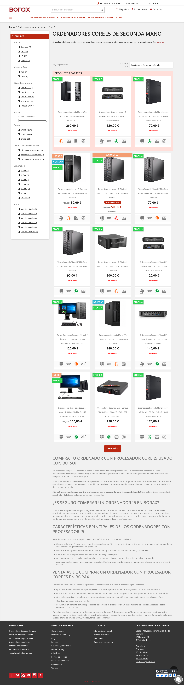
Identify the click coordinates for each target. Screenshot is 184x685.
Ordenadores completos (19, 642)
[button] (10, 18)
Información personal (103, 631)
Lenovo (25, 60)
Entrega (54, 642)
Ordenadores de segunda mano (22, 631)
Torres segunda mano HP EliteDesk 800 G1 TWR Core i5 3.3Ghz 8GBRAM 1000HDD (112, 266)
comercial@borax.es (145, 661)
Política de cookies (59, 657)
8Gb (24, 71)
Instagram (34, 675)
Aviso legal (55, 653)
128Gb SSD (27, 87)
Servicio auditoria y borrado (20, 653)
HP (24, 56)
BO (19, 9)
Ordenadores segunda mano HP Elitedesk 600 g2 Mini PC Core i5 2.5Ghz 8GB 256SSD (153, 339)
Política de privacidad (60, 660)
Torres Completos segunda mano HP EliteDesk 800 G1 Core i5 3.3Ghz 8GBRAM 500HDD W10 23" (72, 339)
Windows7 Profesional (32, 150)
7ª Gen (25, 184)
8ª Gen (25, 188)
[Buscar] (78, 10)
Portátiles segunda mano (73, 17)
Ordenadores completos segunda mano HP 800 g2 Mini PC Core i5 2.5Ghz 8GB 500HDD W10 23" (72, 412)
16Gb (24, 76)
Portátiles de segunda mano (21, 634)
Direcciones (98, 638)
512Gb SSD (27, 101)
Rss (23, 675)
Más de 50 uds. (29, 227)
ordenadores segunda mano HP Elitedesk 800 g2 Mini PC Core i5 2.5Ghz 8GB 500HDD (112, 116)
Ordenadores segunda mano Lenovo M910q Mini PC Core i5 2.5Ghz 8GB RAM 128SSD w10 (112, 412)
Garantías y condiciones (61, 646)
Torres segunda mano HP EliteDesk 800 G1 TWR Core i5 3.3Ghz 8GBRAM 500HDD (112, 193)
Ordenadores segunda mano (44, 17)
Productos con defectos (19, 649)
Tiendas (54, 668)
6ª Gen (25, 179)
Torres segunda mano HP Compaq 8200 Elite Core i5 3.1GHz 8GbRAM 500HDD (72, 193)
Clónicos (26, 47)
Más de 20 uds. (29, 213)
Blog (53, 638)
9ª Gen (25, 193)
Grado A (26, 129)
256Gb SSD (27, 92)
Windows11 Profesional (32, 159)
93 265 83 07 (133, 3)
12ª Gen (25, 197)
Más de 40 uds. (29, 222)
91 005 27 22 (119, 3)
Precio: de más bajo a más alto (151, 65)
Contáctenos (56, 664)
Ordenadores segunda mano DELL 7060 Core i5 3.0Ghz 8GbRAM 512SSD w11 (72, 116)
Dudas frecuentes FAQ (60, 634)
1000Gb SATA (28, 105)
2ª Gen (25, 170)
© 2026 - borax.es (92, 681)
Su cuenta (99, 625)
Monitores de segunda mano (21, 638)
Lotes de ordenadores (18, 646)
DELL (24, 51)
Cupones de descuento (103, 642)
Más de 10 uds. (29, 209)
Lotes (119, 17)
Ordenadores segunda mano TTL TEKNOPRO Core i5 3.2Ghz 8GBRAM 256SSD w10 (113, 339)
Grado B (26, 134)
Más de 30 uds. (29, 218)
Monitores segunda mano (100, 17)
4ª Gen (25, 175)
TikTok (40, 675)
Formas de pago (58, 649)
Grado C (26, 139)
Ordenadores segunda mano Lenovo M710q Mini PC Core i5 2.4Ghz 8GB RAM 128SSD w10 (153, 116)
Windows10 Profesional (32, 154)
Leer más (160, 42)
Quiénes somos (57, 631)
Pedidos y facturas (101, 634)
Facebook (12, 675)
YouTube (28, 675)
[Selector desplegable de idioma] (154, 3)
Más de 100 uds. (29, 231)
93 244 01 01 (106, 3)
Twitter (17, 675)
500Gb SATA (27, 96)
